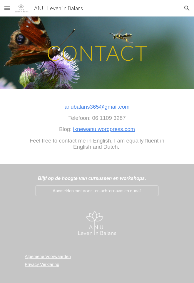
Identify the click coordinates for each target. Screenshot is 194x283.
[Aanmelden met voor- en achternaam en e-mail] (97, 190)
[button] (7, 8)
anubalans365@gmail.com (96, 107)
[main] (96, 53)
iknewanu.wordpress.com (104, 129)
